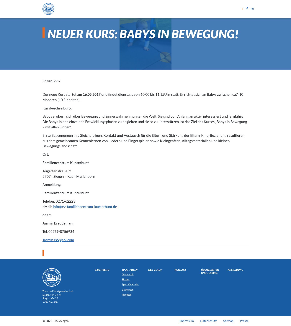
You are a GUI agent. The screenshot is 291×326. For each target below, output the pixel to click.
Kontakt (202, 9)
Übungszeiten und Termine (146, 9)
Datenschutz (208, 320)
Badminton (127, 289)
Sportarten (111, 9)
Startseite (88, 9)
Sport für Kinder (130, 284)
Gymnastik (128, 274)
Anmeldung (180, 9)
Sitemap (228, 320)
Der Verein (222, 9)
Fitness (126, 279)
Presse (244, 320)
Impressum (186, 320)
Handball (126, 294)
